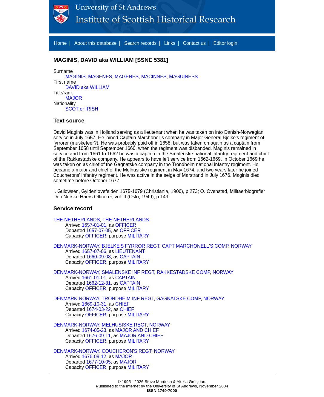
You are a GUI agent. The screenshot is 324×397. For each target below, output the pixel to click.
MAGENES (100, 76)
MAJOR (73, 98)
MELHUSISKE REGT (124, 324)
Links (169, 43)
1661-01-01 (94, 277)
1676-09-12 (94, 356)
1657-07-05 (98, 230)
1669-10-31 (94, 303)
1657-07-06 (94, 251)
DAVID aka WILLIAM (87, 87)
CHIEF (122, 303)
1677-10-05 (98, 361)
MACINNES (153, 76)
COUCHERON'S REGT (126, 351)
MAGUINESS (183, 76)
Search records (140, 43)
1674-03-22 (98, 309)
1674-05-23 (94, 330)
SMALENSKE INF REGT (128, 272)
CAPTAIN (130, 256)
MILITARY (138, 235)
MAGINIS (75, 76)
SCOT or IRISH (81, 108)
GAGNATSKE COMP (178, 298)
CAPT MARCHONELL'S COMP (195, 246)
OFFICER (125, 225)
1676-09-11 (98, 335)
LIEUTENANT (130, 251)
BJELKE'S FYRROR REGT (130, 246)
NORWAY (241, 246)
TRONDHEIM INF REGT (128, 298)
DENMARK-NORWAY (76, 246)
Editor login (225, 43)
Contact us (194, 43)
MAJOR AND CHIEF (137, 330)
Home (60, 43)
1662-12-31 (98, 283)
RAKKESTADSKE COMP (183, 272)
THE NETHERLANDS (76, 219)
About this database (95, 43)
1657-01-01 (94, 225)
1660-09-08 (98, 256)
